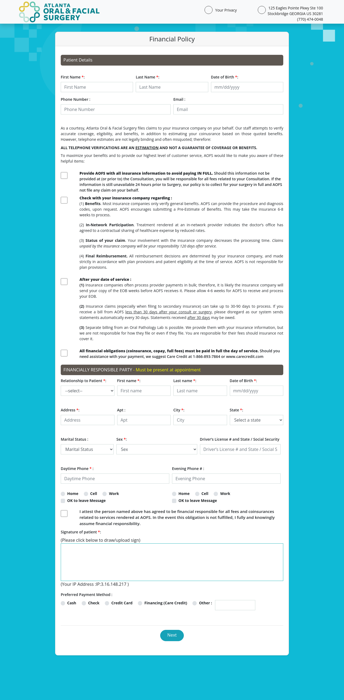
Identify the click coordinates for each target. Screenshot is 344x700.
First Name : (73, 77)
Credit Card (121, 602)
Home (72, 493)
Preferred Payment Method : (86, 594)
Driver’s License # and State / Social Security (240, 439)
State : (236, 409)
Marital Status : (74, 439)
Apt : (121, 409)
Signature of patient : (81, 531)
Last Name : (147, 77)
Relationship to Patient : (83, 380)
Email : (179, 99)
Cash (71, 602)
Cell (93, 493)
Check (93, 602)
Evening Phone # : (188, 468)
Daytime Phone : (77, 468)
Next (172, 635)
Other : (205, 602)
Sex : (121, 439)
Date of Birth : (224, 77)
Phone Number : (75, 99)
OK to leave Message (86, 500)
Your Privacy (225, 10)
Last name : (184, 380)
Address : (70, 409)
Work (114, 493)
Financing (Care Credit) (165, 602)
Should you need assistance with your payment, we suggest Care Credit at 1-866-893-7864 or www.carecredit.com (180, 353)
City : (178, 409)
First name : (129, 380)
